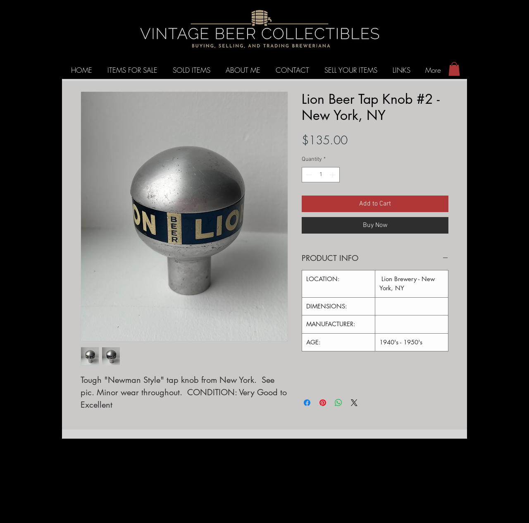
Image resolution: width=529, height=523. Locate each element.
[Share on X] (354, 403)
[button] (454, 69)
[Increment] (333, 174)
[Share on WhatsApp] (338, 403)
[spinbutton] (320, 174)
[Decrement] (308, 174)
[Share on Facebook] (307, 403)
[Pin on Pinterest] (323, 403)
